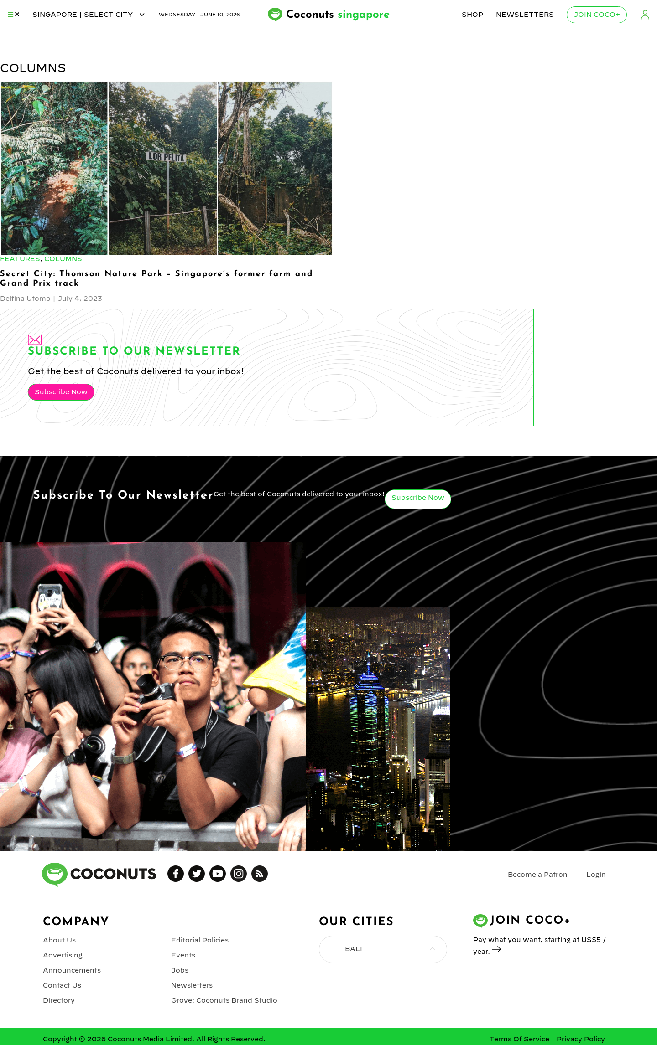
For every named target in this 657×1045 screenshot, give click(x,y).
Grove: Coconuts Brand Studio (224, 1000)
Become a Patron (538, 874)
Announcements (72, 970)
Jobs (179, 970)
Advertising (63, 955)
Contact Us (62, 985)
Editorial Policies (200, 940)
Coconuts (338, 15)
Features (20, 259)
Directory (59, 1000)
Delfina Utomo (25, 298)
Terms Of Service (519, 1039)
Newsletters (525, 14)
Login (645, 15)
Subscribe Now (61, 392)
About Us (59, 940)
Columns (63, 259)
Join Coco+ (597, 14)
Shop (472, 14)
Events (183, 955)
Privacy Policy (581, 1039)
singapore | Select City (89, 14)
